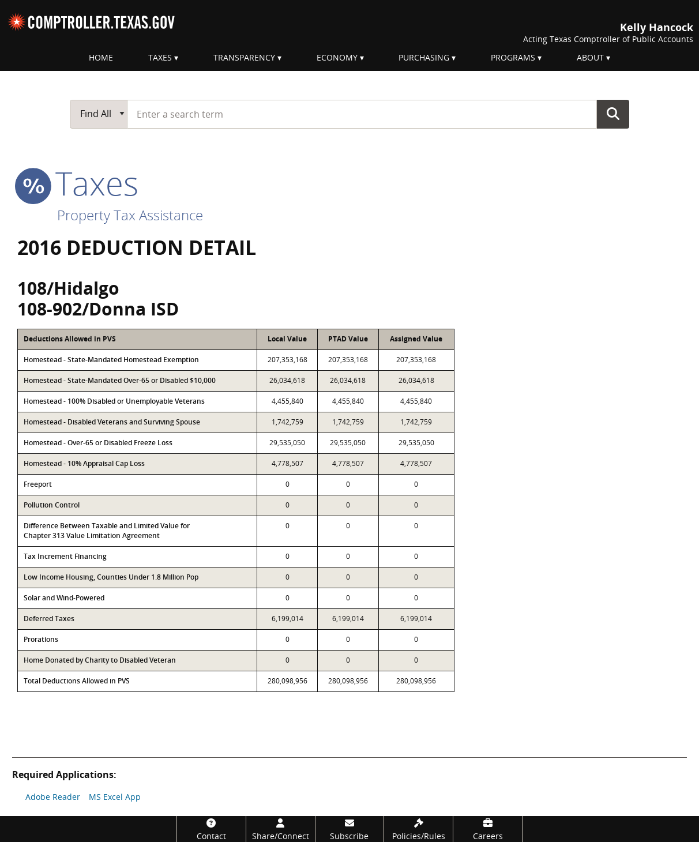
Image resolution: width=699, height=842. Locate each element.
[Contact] (211, 829)
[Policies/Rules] (418, 829)
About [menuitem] (590, 57)
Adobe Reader (52, 796)
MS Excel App (115, 796)
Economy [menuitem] (337, 57)
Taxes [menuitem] (160, 57)
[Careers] (487, 829)
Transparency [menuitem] (244, 57)
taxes (77, 183)
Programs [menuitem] (513, 57)
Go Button (613, 113)
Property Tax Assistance (130, 214)
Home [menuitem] (101, 57)
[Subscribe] (349, 829)
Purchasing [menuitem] (424, 57)
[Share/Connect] (280, 829)
